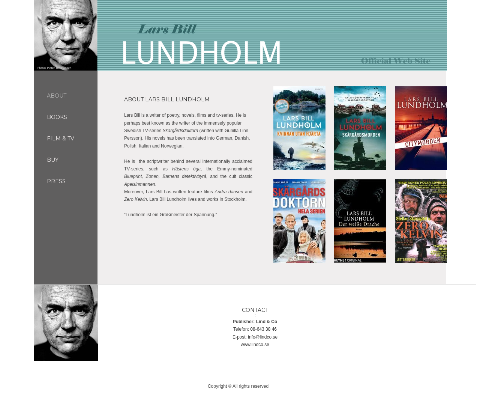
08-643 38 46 (263, 329)
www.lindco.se (255, 344)
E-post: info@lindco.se (255, 337)
